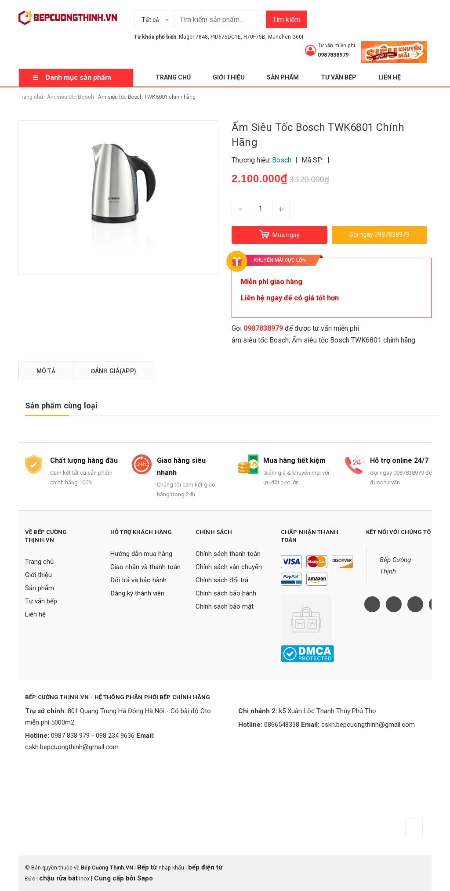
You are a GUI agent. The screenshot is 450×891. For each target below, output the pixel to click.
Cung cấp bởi (114, 878)
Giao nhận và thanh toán (145, 567)
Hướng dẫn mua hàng (141, 554)
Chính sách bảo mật (225, 606)
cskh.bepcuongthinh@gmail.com (72, 747)
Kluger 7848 (193, 37)
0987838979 (333, 54)
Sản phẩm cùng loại (61, 405)
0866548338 (281, 725)
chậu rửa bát (58, 878)
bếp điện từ (205, 867)
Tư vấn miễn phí (336, 45)
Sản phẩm (283, 77)
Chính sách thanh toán (228, 554)
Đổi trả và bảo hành (138, 580)
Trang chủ (173, 77)
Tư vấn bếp (338, 77)
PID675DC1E (225, 37)
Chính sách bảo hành (226, 593)
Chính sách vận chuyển (229, 567)
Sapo (145, 878)
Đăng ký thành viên (137, 593)
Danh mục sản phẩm (78, 77)
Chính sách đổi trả (222, 580)
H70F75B (254, 37)
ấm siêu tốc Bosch (260, 340)
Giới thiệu (229, 77)
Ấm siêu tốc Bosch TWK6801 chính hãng (353, 340)
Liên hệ (389, 77)
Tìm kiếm (286, 19)
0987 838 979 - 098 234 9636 (92, 735)
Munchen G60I (285, 37)
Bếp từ (148, 867)
